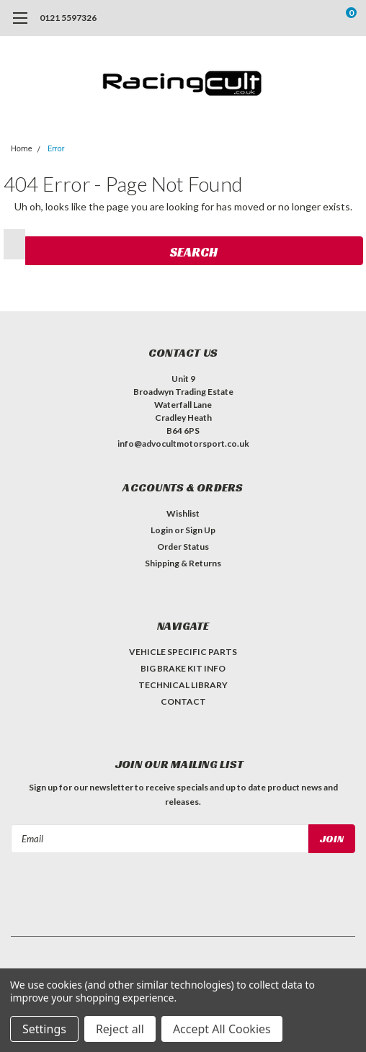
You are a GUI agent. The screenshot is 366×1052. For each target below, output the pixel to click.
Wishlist (183, 513)
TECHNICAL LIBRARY (183, 684)
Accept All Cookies (222, 1029)
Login (162, 530)
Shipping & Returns (183, 563)
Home (21, 148)
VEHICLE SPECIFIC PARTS (183, 651)
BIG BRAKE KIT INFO (183, 668)
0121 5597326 (68, 17)
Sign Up (200, 530)
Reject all (120, 1029)
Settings (44, 1029)
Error (56, 148)
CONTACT (183, 701)
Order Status (183, 546)
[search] (292, 18)
